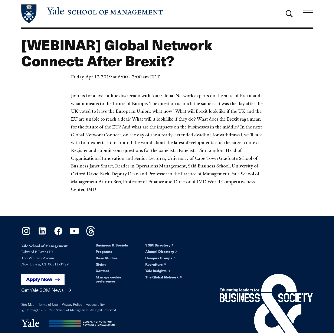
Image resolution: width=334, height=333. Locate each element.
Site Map (28, 304)
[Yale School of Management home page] (92, 13)
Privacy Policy (72, 304)
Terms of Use (48, 304)
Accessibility (95, 304)
